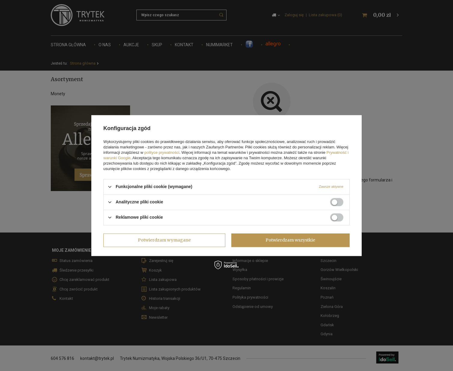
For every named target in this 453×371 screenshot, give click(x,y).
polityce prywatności (161, 152)
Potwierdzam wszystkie (290, 240)
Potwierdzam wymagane (164, 240)
